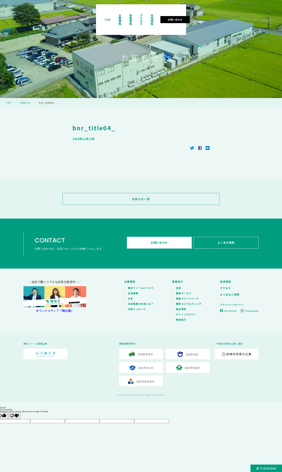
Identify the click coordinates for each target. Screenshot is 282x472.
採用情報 (227, 14)
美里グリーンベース (187, 298)
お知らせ (25, 102)
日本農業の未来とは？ (141, 303)
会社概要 (133, 293)
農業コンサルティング (189, 303)
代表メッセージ (137, 309)
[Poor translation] (14, 416)
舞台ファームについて (141, 288)
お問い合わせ (254, 14)
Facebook (230, 310)
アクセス (207, 14)
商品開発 (181, 309)
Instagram (251, 310)
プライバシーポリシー (232, 304)
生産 (178, 288)
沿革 (130, 298)
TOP (153, 14)
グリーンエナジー (186, 314)
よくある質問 (227, 244)
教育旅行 (181, 319)
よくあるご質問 (230, 294)
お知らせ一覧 (141, 199)
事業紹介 (177, 281)
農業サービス (183, 293)
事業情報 (188, 14)
